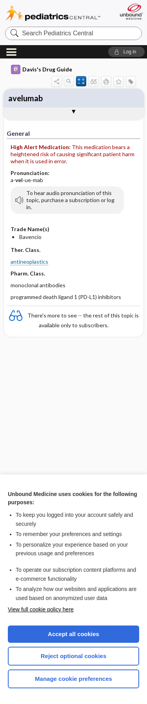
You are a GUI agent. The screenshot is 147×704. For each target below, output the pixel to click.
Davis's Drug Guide (41, 69)
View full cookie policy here (41, 609)
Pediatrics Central (53, 13)
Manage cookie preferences (73, 678)
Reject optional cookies (74, 656)
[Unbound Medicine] (131, 11)
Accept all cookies (73, 634)
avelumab (25, 98)
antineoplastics (29, 261)
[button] (126, 52)
